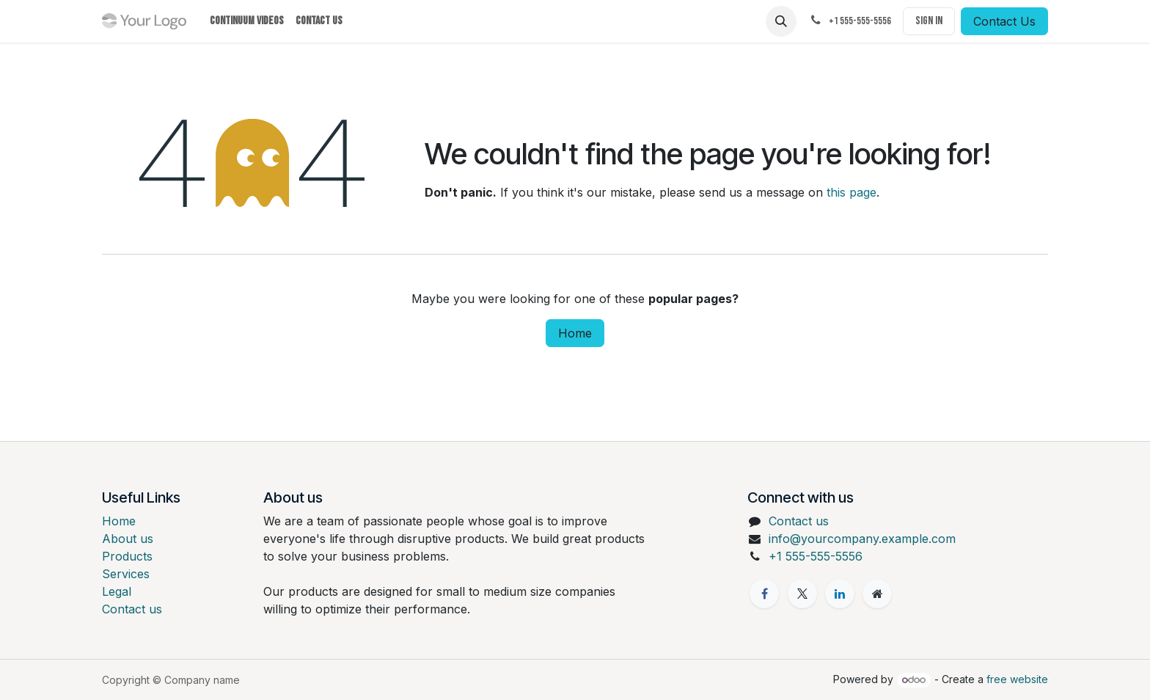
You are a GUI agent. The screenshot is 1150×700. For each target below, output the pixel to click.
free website (1017, 679)
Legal (116, 591)
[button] (781, 21)
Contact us (132, 609)
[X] (802, 593)
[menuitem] (247, 21)
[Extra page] (877, 593)
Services (126, 573)
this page (851, 192)
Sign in (928, 21)
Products (127, 556)
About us (127, 538)
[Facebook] (764, 593)
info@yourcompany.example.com (862, 538)
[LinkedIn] (839, 593)
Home (575, 333)
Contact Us (1004, 21)
